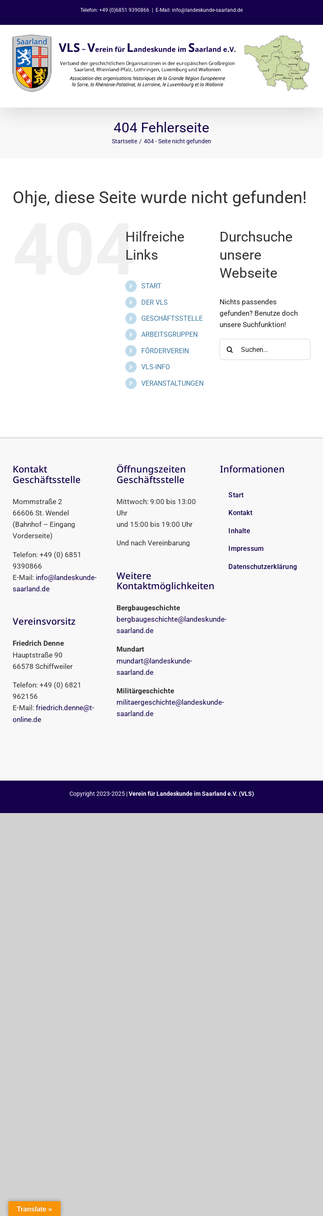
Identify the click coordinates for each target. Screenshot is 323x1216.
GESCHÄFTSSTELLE (172, 318)
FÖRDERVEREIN (165, 351)
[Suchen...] (265, 349)
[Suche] (230, 349)
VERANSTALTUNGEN (172, 383)
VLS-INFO (155, 367)
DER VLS (154, 302)
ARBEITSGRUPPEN (169, 334)
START (151, 286)
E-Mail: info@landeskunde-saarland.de (199, 10)
